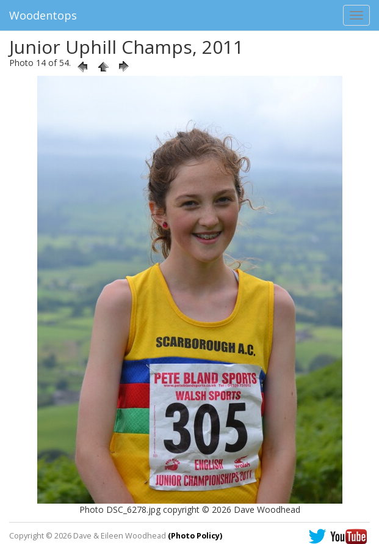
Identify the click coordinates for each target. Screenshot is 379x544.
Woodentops (43, 15)
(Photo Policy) (195, 536)
